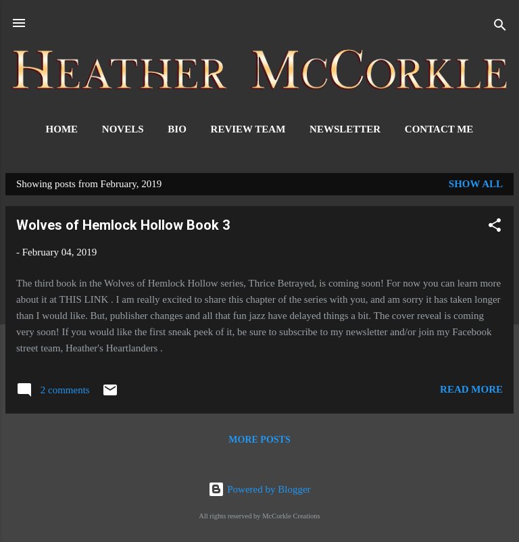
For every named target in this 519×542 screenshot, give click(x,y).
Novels (123, 129)
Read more (471, 389)
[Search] (500, 27)
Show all (476, 183)
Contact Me (439, 129)
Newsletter (345, 129)
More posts (259, 440)
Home (62, 129)
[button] (495, 227)
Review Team (248, 129)
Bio (177, 129)
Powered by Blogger (259, 489)
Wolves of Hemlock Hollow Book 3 (123, 225)
